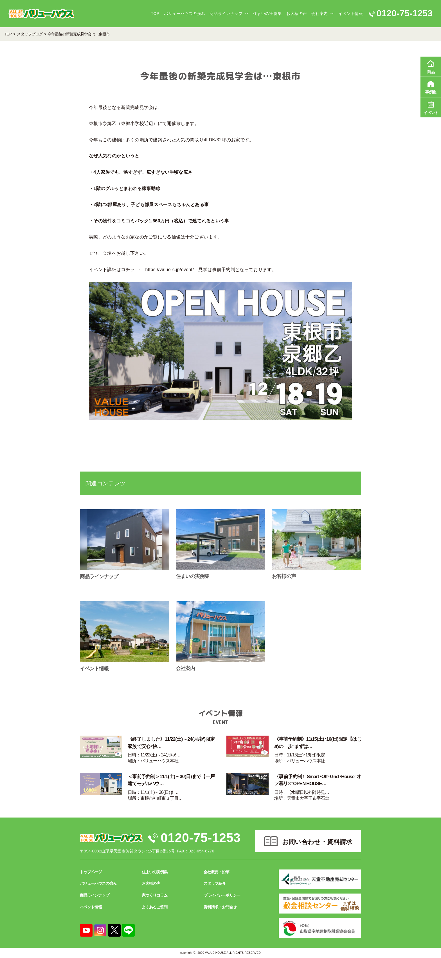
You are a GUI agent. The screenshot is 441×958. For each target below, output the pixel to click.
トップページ (91, 872)
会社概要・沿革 (216, 872)
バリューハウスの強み (184, 13)
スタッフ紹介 (215, 883)
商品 (430, 66)
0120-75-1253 (200, 837)
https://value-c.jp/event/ (169, 269)
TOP (155, 13)
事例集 (430, 86)
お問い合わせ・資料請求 (317, 841)
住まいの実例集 (267, 13)
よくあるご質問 (154, 907)
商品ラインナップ (226, 13)
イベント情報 (350, 13)
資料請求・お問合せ (220, 907)
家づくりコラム (154, 895)
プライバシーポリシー (222, 895)
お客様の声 (296, 13)
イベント (430, 107)
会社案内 (319, 13)
